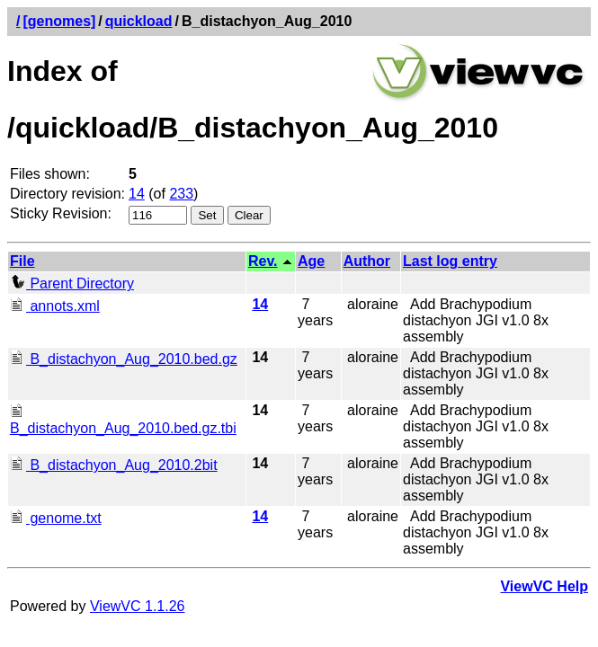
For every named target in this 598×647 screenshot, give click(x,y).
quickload (139, 21)
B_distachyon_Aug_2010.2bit (114, 465)
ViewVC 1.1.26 (137, 606)
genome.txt (56, 518)
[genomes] (58, 21)
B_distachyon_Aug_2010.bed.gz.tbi (123, 420)
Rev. (263, 261)
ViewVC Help (544, 586)
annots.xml (55, 306)
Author (367, 261)
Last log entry (450, 261)
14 (137, 193)
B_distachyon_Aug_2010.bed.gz (123, 359)
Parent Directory (72, 283)
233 (181, 193)
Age (311, 261)
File (22, 261)
